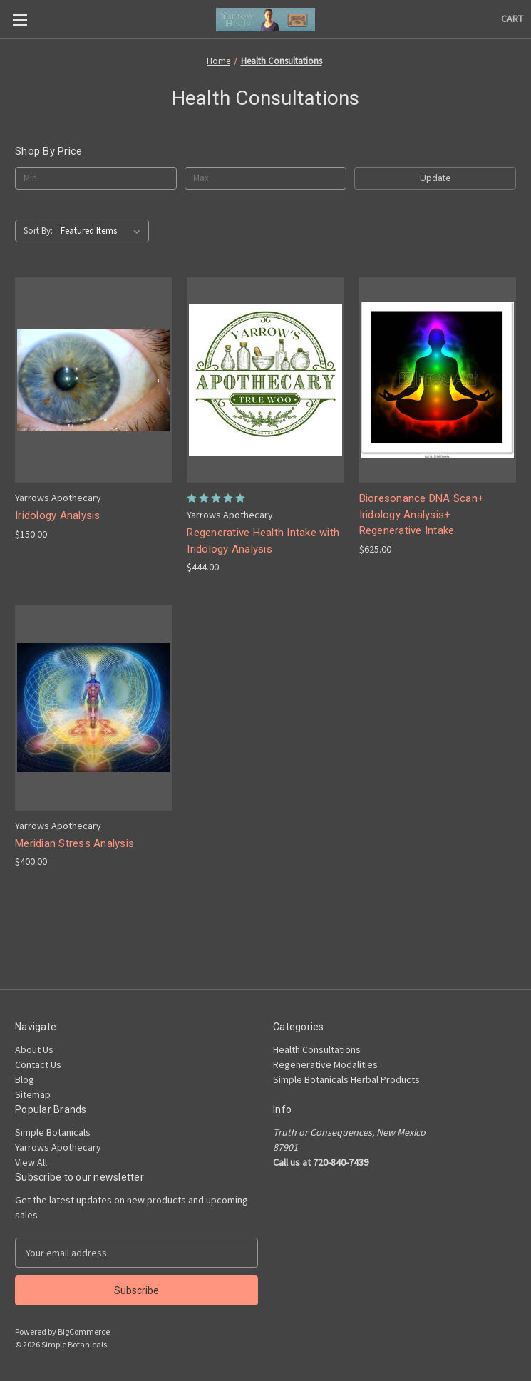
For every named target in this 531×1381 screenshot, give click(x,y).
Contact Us (38, 1064)
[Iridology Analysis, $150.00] (93, 380)
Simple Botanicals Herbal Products (346, 1079)
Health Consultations (317, 1049)
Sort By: (38, 231)
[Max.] (265, 178)
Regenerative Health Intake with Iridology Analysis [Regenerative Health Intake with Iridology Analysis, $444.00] (263, 540)
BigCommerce (84, 1331)
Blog (24, 1079)
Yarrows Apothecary (58, 1147)
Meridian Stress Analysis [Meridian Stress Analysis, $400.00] (74, 843)
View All (31, 1162)
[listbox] (103, 231)
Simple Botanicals (53, 1132)
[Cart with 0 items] (512, 18)
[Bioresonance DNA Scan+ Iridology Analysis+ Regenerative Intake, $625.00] (437, 380)
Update (435, 178)
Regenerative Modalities (325, 1064)
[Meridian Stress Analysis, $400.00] (93, 707)
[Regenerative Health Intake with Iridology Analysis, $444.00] (265, 380)
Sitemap (33, 1094)
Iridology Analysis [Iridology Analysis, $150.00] (57, 515)
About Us (34, 1049)
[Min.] (96, 178)
